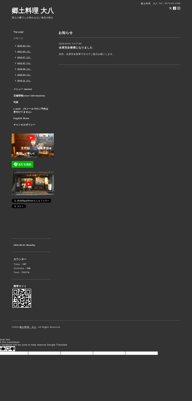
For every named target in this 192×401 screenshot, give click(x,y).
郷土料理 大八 (33, 10)
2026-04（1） (24, 46)
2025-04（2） (24, 51)
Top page (19, 32)
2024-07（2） (24, 57)
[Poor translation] (10, 348)
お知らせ (18, 38)
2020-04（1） (24, 75)
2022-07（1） (24, 63)
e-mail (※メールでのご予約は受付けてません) (31, 110)
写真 (16, 102)
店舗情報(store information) (29, 95)
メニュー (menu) (23, 89)
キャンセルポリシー (24, 124)
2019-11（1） (24, 80)
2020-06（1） (24, 69)
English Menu (21, 118)
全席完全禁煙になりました (76, 47)
